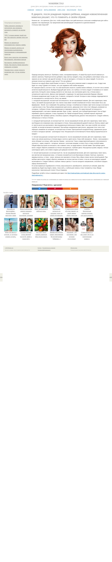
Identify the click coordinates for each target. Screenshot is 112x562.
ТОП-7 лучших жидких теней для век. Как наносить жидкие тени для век (16, 37)
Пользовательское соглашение (48, 247)
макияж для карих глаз (87, 179)
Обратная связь (74, 247)
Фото (80, 10)
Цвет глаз (61, 10)
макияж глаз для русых (76, 179)
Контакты (40, 247)
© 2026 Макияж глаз (9, 247)
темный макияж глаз (98, 179)
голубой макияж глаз (54, 179)
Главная (30, 10)
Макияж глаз (56, 3)
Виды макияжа (50, 10)
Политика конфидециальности (44, 250)
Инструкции (71, 10)
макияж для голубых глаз (43, 179)
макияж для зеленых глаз (65, 179)
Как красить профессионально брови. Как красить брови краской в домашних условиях (16, 65)
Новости (39, 10)
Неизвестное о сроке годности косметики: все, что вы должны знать (14, 72)
